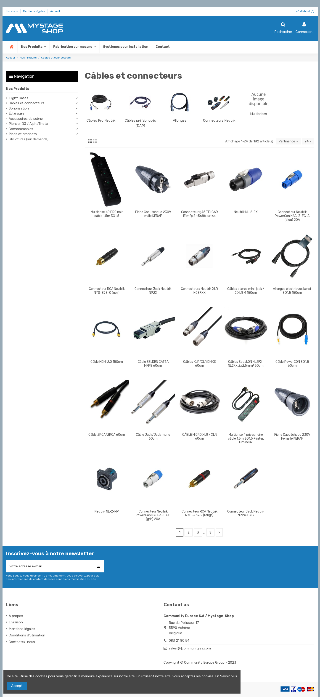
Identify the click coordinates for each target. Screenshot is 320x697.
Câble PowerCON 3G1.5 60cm (292, 364)
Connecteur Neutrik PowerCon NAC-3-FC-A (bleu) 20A (292, 216)
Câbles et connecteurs (26, 103)
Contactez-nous (22, 642)
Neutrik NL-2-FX (246, 212)
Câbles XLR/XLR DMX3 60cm (199, 364)
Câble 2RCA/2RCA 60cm (106, 435)
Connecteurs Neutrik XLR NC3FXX (199, 291)
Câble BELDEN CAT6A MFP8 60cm (153, 364)
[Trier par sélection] (288, 141)
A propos (16, 616)
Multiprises (258, 114)
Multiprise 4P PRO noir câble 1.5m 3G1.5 (107, 214)
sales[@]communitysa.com (190, 648)
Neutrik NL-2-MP (107, 511)
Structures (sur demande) (28, 139)
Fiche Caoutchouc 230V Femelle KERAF (292, 437)
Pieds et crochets (23, 134)
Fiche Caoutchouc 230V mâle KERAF (153, 214)
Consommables (21, 129)
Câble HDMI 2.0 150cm (106, 362)
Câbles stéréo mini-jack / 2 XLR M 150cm (245, 291)
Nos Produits (17, 89)
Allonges (179, 120)
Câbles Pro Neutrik (101, 120)
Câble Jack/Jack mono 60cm (153, 437)
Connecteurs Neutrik (219, 120)
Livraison (12, 11)
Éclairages (16, 113)
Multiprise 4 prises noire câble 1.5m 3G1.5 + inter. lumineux (246, 438)
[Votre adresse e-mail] (50, 567)
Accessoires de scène (26, 119)
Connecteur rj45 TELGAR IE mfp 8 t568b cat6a (199, 214)
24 (308, 141)
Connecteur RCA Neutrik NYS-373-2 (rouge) (199, 513)
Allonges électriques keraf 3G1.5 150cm (292, 291)
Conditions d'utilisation (27, 636)
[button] (74, 47)
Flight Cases (18, 98)
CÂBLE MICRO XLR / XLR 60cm (199, 437)
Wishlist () (304, 11)
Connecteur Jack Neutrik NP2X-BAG (245, 513)
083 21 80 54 (179, 641)
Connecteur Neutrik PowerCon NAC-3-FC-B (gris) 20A (153, 515)
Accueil (55, 11)
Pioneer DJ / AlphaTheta (28, 124)
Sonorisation (19, 108)
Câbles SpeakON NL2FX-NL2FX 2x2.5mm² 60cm (246, 364)
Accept (17, 686)
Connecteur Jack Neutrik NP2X (153, 291)
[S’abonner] (98, 567)
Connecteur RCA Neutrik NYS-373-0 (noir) (107, 291)
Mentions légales (34, 11)
